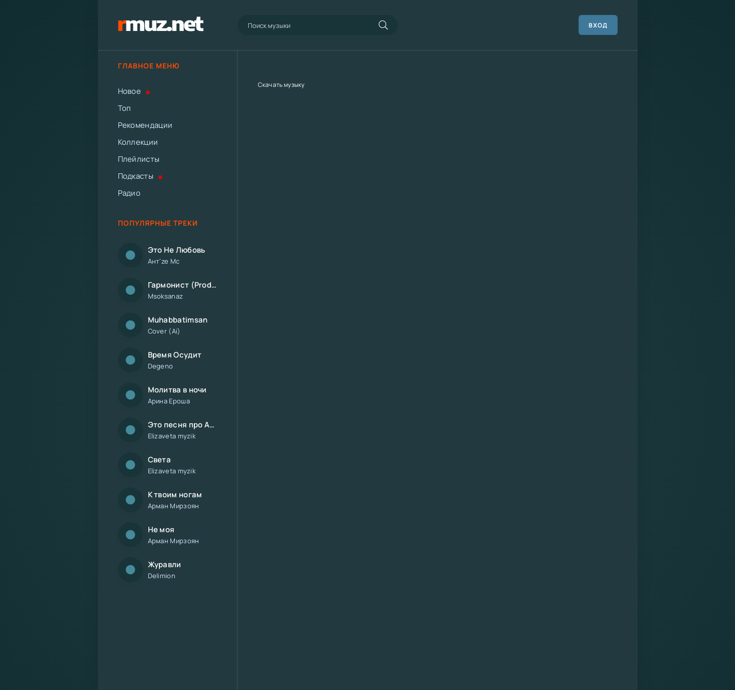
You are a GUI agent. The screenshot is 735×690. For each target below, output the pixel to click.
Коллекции (138, 142)
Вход (598, 25)
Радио (129, 193)
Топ (124, 108)
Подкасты (140, 176)
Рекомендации (145, 125)
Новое (134, 91)
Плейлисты (139, 159)
